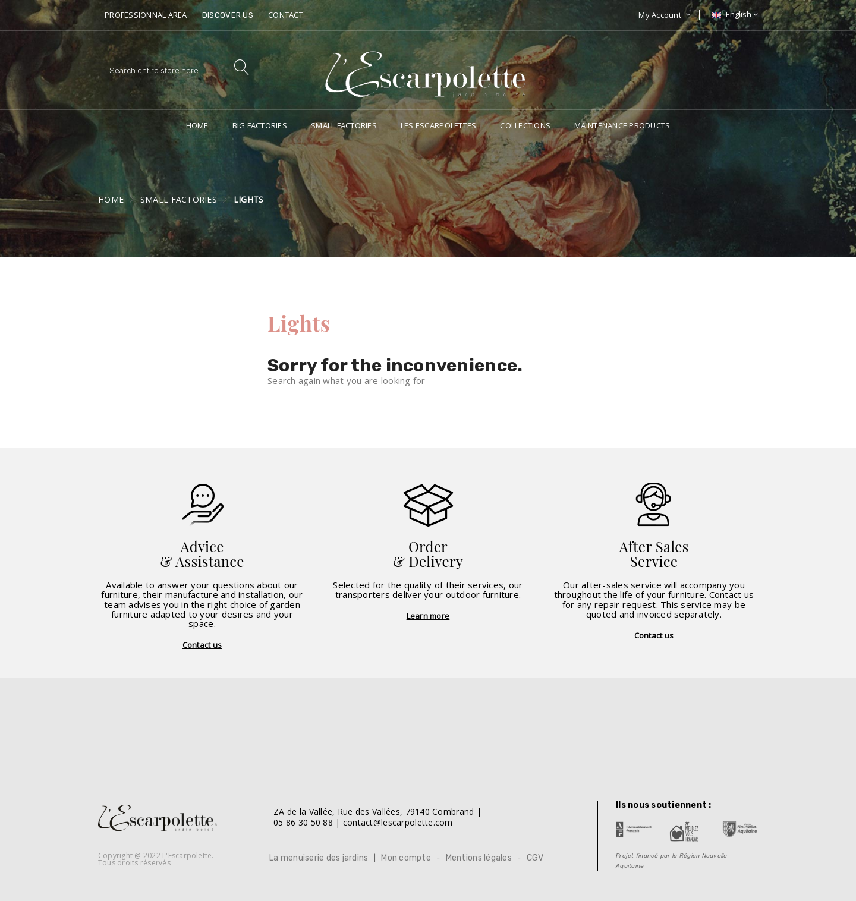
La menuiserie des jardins (319, 858)
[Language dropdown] (733, 14)
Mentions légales (479, 858)
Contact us (202, 644)
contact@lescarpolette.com (398, 822)
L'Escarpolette (187, 855)
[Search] (176, 70)
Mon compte (406, 858)
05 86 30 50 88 (303, 822)
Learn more (428, 615)
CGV (535, 858)
